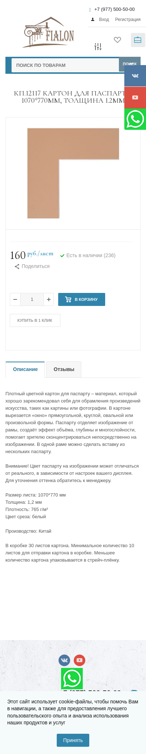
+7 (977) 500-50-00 (114, 9)
